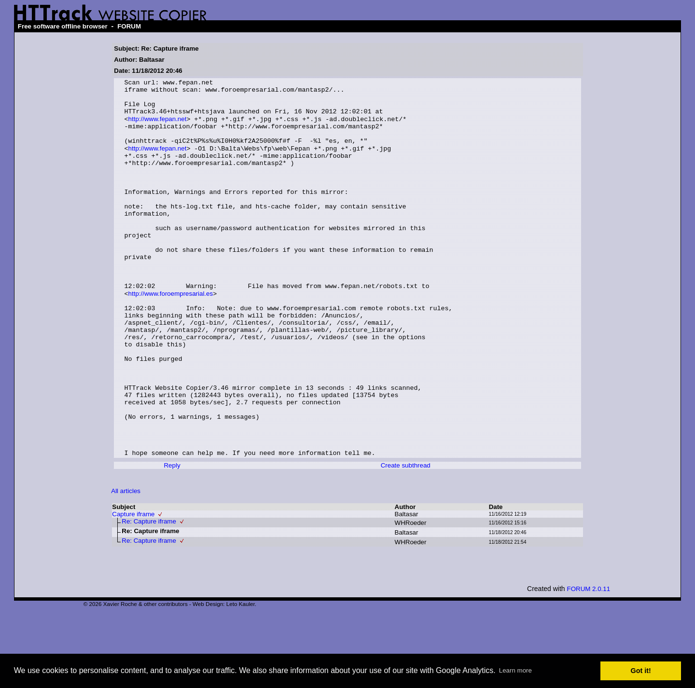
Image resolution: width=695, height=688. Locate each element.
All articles (125, 564)
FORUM (129, 26)
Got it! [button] (641, 670)
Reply (172, 539)
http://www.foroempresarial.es (170, 335)
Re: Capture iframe (149, 595)
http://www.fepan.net (157, 127)
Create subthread (406, 539)
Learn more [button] (515, 670)
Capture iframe (133, 588)
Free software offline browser (63, 26)
